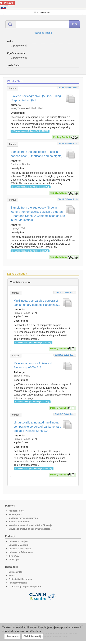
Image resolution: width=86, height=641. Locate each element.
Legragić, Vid (18, 228)
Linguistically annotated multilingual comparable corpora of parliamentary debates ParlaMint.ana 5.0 (37, 426)
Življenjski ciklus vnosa (20, 579)
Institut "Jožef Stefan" (19, 521)
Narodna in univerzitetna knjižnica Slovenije (30, 525)
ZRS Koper (14, 559)
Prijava (6, 3)
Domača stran (15, 572)
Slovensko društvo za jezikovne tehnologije (30, 529)
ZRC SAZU (14, 556)
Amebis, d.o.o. (16, 514)
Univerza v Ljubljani (18, 541)
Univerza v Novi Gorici (20, 548)
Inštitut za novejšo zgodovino (23, 518)
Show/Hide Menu (43, 12)
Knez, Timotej (18, 108)
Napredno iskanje (43, 32)
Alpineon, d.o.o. (16, 511)
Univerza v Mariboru (19, 545)
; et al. (43, 315)
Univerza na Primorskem (21, 552)
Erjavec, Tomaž (22, 313)
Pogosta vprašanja (18, 583)
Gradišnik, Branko (20, 164)
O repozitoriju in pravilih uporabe (25, 586)
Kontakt (12, 575)
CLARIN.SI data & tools (68, 88)
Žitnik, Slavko (38, 108)
